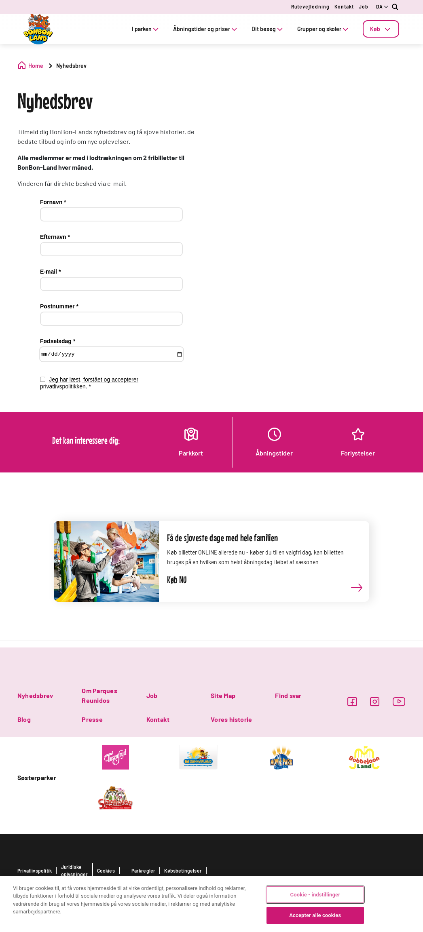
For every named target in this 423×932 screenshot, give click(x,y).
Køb (381, 29)
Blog (24, 719)
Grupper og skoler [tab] (323, 29)
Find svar (288, 695)
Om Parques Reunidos (99, 695)
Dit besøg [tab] (268, 29)
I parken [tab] (146, 29)
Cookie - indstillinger (315, 895)
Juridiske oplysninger (74, 870)
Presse (92, 719)
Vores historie (231, 719)
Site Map (223, 695)
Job (363, 6)
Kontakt (344, 6)
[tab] (381, 29)
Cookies (106, 870)
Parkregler (143, 870)
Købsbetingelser (183, 870)
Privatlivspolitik (34, 870)
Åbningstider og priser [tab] (206, 29)
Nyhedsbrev (35, 695)
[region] (211, 904)
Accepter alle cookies (315, 915)
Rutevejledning (310, 6)
